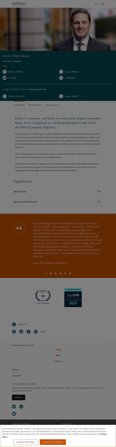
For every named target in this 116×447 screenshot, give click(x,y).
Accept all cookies (53, 442)
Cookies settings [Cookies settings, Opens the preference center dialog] (25, 442)
